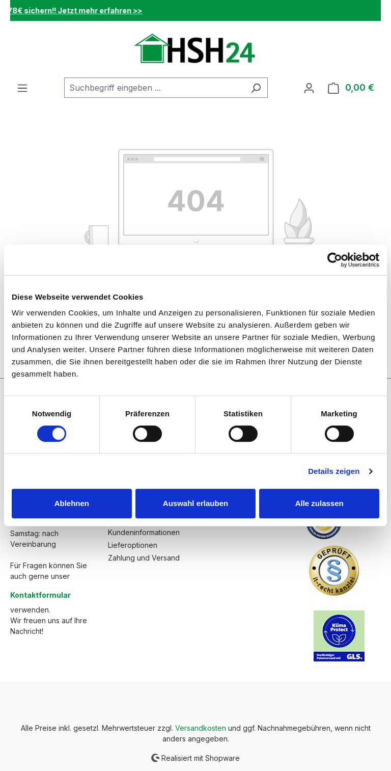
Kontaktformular (40, 595)
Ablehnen (71, 503)
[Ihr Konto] (309, 87)
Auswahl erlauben (195, 503)
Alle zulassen (319, 503)
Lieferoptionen (132, 545)
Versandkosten (200, 728)
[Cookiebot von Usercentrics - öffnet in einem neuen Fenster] (334, 260)
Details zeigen (333, 471)
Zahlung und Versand (144, 557)
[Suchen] (256, 87)
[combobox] (154, 87)
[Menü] (22, 87)
